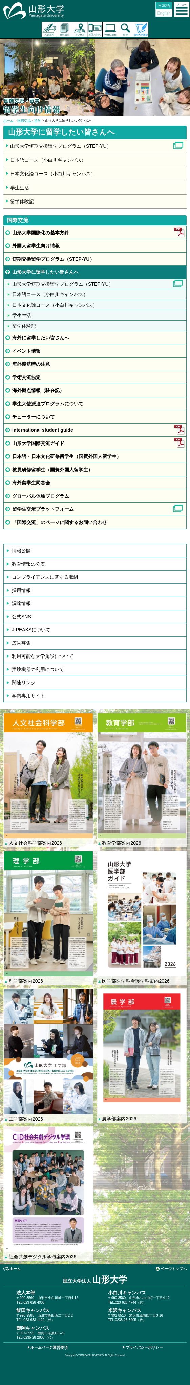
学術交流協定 (26, 377)
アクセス (79, 29)
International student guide (42, 430)
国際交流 (17, 220)
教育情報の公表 (28, 564)
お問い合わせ (95, 29)
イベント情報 (26, 351)
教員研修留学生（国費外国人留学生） (52, 469)
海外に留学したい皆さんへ (40, 337)
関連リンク (24, 682)
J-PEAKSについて (31, 629)
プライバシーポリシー (144, 1347)
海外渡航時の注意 (31, 364)
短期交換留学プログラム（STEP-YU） (53, 259)
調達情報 (21, 603)
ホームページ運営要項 (49, 1347)
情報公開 (21, 550)
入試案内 (49, 29)
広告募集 (21, 643)
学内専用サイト (28, 695)
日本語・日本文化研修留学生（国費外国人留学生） (66, 456)
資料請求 (64, 29)
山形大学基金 (140, 29)
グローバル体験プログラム (40, 496)
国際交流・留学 (29, 120)
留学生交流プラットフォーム (43, 509)
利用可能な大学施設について (42, 656)
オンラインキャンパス (110, 29)
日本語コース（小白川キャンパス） (48, 160)
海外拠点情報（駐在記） (38, 390)
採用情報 (21, 590)
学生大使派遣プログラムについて (47, 403)
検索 (125, 29)
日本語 (164, 5)
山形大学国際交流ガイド (38, 443)
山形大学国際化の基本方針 (40, 232)
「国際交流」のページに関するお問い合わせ (59, 522)
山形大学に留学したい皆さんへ (45, 272)
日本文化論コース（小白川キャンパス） (53, 173)
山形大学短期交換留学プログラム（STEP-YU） (60, 146)
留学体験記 (22, 201)
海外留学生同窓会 (31, 482)
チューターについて (33, 417)
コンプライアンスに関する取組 (45, 577)
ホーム (8, 120)
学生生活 (19, 187)
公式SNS (21, 616)
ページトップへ (174, 1269)
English (163, 13)
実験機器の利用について (38, 669)
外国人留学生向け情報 (36, 245)
